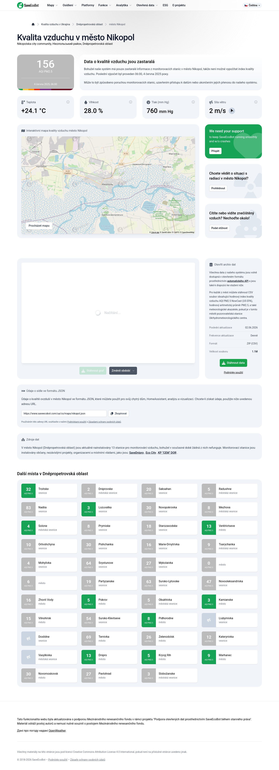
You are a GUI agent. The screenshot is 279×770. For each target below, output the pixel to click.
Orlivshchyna (56, 544)
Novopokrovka (177, 507)
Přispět (215, 151)
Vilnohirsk (56, 618)
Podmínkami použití (76, 422)
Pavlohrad (117, 674)
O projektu (178, 5)
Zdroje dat (155, 232)
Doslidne (56, 637)
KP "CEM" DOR (167, 452)
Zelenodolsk (177, 637)
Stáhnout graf (92, 370)
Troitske (56, 489)
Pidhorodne (177, 618)
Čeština (252, 5)
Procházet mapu (39, 225)
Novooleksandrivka (237, 581)
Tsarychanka (237, 544)
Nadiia (56, 507)
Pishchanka (117, 544)
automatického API (237, 281)
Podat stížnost (219, 228)
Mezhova (237, 507)
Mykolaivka (177, 563)
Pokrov (117, 600)
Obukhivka (177, 600)
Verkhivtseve (237, 526)
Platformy (88, 5)
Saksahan (177, 489)
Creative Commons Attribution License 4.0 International (103, 751)
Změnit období (123, 370)
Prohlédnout (218, 188)
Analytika (124, 5)
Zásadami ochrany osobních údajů (104, 422)
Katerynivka (237, 637)
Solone (56, 526)
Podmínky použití (233, 372)
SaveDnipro (136, 452)
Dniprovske (117, 489)
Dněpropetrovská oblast (89, 24)
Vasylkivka (56, 655)
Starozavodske (177, 526)
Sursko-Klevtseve (117, 618)
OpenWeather (57, 730)
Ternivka (117, 637)
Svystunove (117, 563)
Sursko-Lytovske (177, 581)
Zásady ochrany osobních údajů (87, 759)
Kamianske (237, 600)
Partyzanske (117, 581)
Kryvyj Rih (177, 655)
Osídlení (70, 5)
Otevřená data (147, 5)
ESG (165, 5)
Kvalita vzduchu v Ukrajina (55, 24)
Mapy (52, 5)
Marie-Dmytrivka (177, 544)
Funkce (105, 5)
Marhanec (237, 655)
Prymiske (117, 526)
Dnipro (117, 655)
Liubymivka (237, 618)
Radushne (237, 489)
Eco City (151, 452)
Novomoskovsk (56, 674)
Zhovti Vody (56, 600)
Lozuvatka (117, 507)
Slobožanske (177, 674)
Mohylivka (56, 563)
